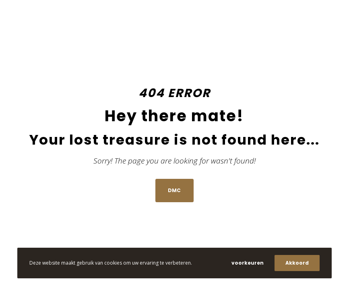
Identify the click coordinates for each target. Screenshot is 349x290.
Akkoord (297, 262)
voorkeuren (247, 262)
